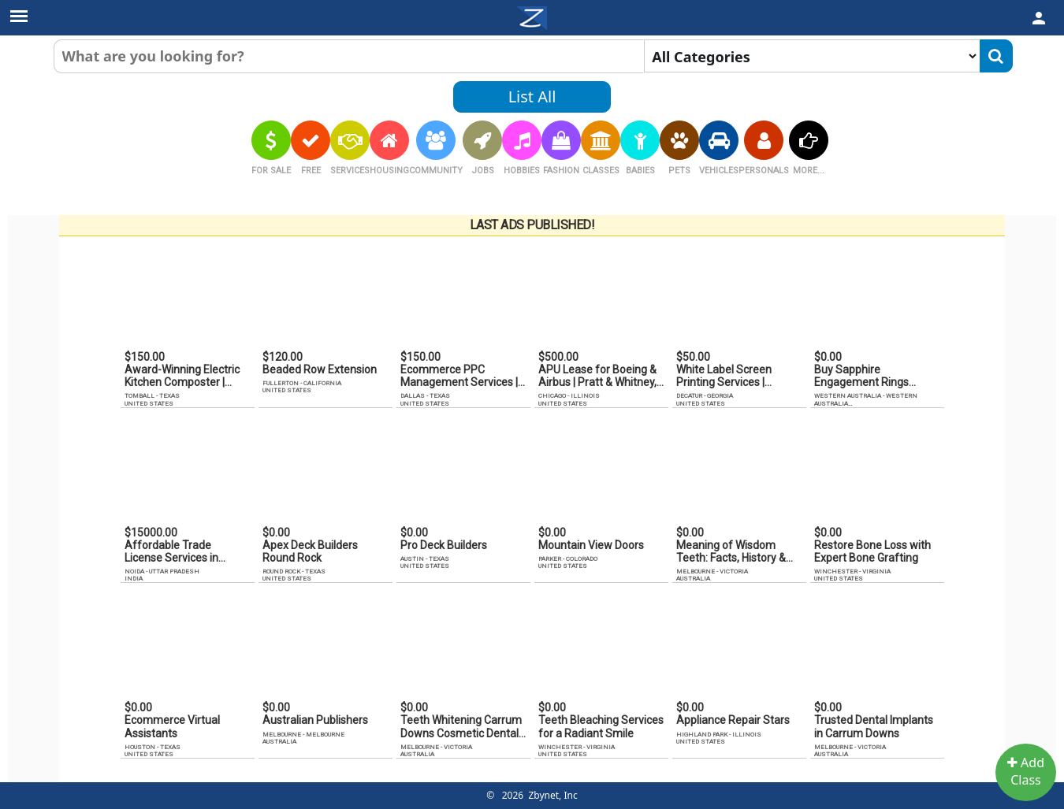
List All (532, 96)
